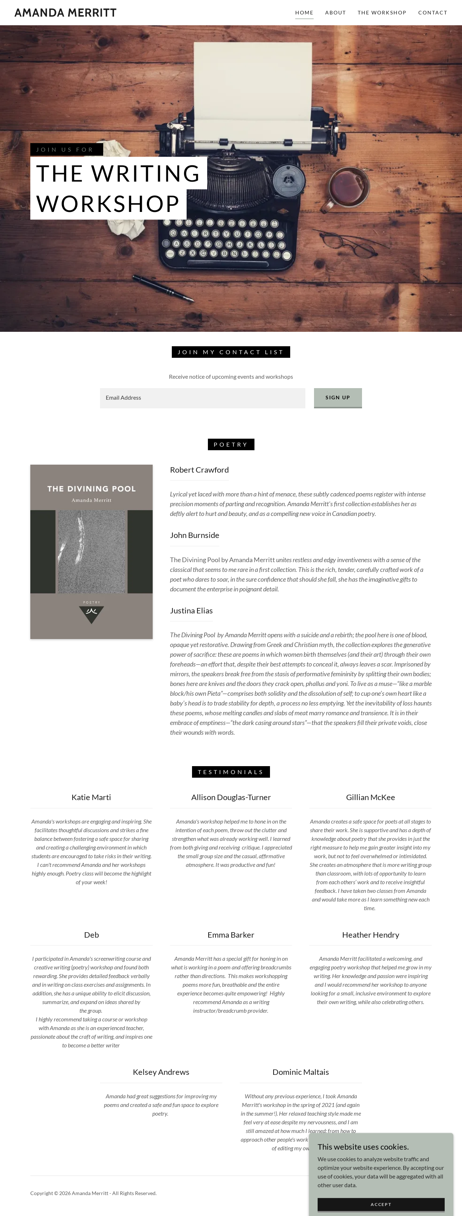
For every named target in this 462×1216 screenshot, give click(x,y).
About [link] (335, 12)
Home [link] (304, 12)
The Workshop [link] (382, 12)
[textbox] (202, 398)
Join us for (65, 149)
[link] (65, 14)
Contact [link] (433, 12)
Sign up (338, 397)
